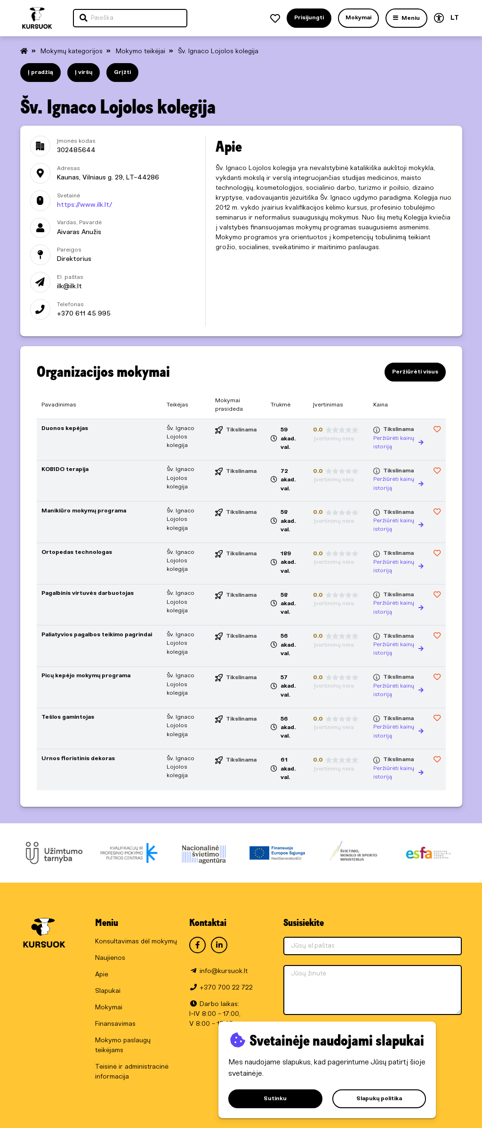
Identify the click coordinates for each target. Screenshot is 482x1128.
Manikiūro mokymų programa (83, 511)
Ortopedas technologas (76, 552)
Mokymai (108, 1007)
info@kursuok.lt (224, 971)
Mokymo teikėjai (141, 51)
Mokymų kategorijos (72, 51)
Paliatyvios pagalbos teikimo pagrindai (96, 635)
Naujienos (110, 958)
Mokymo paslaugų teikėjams (123, 1045)
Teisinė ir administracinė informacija (132, 1071)
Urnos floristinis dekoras (78, 758)
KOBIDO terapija (64, 469)
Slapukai (107, 991)
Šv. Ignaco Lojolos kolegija (218, 51)
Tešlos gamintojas (67, 717)
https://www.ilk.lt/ (84, 205)
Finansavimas (115, 1024)
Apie (101, 974)
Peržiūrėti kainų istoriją (398, 442)
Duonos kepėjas (64, 428)
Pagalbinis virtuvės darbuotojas (87, 593)
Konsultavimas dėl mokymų (136, 941)
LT (454, 18)
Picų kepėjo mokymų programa (85, 676)
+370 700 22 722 (226, 987)
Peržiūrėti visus (415, 372)
